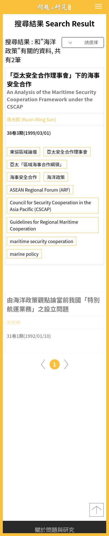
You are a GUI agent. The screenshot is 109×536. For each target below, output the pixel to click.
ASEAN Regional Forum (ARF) (40, 191)
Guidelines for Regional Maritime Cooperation (44, 227)
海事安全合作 (23, 179)
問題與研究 (54, 7)
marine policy (24, 255)
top (97, 510)
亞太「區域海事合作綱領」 (37, 166)
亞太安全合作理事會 (67, 153)
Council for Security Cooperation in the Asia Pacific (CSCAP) (50, 207)
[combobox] (83, 43)
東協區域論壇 (23, 153)
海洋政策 (56, 179)
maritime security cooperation (41, 243)
